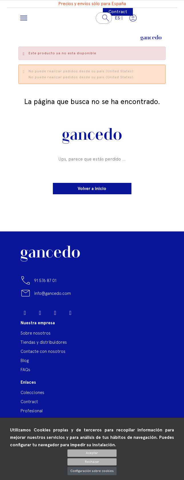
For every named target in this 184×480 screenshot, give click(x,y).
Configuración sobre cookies (92, 471)
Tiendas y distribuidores (44, 342)
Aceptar (92, 453)
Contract (118, 11)
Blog (25, 360)
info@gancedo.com (52, 293)
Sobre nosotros (36, 333)
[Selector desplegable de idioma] (118, 18)
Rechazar (92, 462)
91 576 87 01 (45, 280)
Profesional (32, 410)
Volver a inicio (92, 188)
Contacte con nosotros (43, 351)
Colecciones (32, 392)
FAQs (25, 369)
